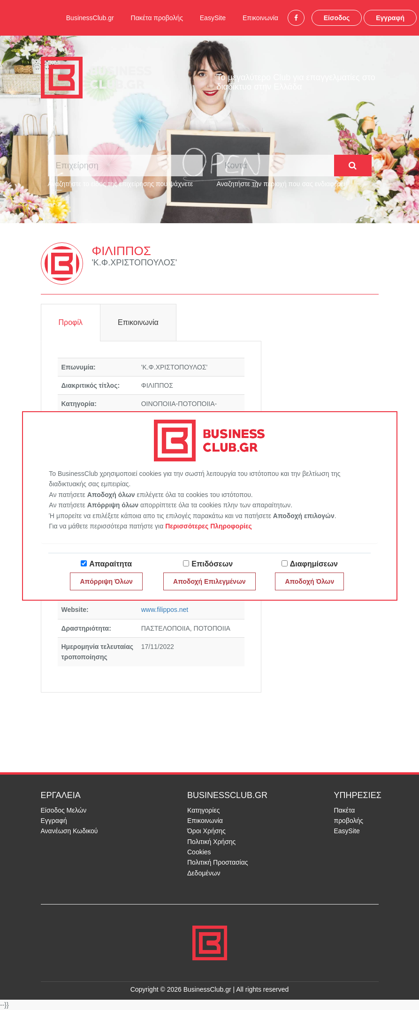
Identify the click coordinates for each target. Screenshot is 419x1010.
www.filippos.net (164, 609)
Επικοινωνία (260, 18)
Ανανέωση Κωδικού (69, 831)
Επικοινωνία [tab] (138, 322)
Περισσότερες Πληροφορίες (208, 526)
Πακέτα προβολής (157, 18)
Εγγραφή (390, 18)
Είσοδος (337, 18)
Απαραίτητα (110, 564)
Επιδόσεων (212, 564)
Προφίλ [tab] (71, 322)
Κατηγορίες (203, 810)
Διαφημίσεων (314, 564)
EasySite (213, 18)
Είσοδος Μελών (64, 810)
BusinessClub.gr (90, 18)
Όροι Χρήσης (206, 831)
